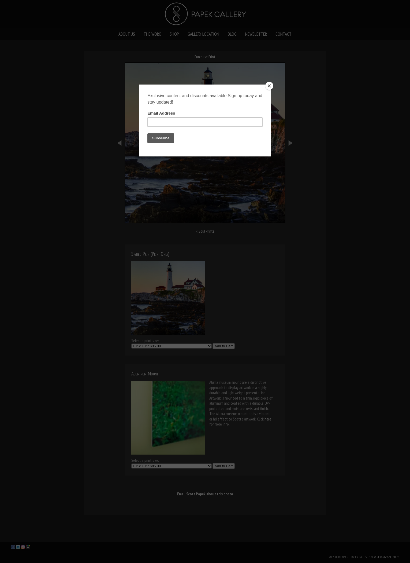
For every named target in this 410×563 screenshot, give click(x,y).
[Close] (269, 86)
